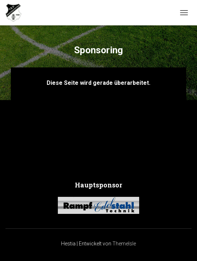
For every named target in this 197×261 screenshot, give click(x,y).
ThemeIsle (124, 243)
